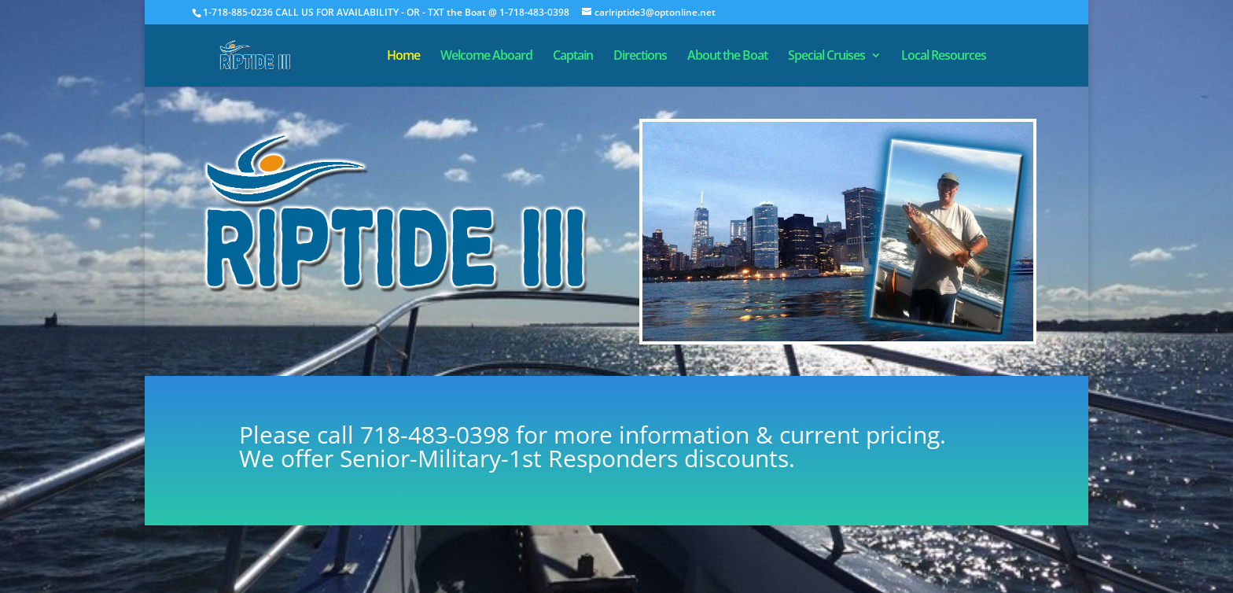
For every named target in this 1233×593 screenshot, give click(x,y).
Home (403, 57)
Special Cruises (826, 57)
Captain (573, 57)
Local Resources (943, 57)
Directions (640, 57)
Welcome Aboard (486, 57)
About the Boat (727, 57)
